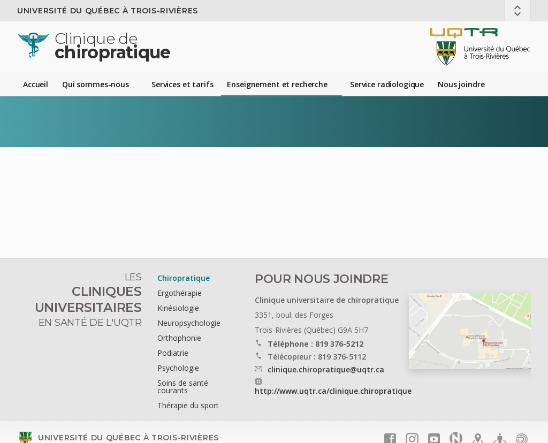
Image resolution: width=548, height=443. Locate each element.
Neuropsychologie (188, 323)
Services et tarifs (182, 84)
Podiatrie (172, 353)
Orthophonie (179, 338)
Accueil (35, 84)
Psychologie (178, 368)
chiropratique (113, 46)
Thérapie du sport (188, 405)
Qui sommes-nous (95, 84)
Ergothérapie (179, 293)
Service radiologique (387, 84)
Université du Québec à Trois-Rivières (107, 11)
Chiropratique (183, 278)
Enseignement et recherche (277, 84)
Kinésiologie (178, 308)
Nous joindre (461, 84)
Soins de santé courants (182, 386)
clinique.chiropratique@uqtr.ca (326, 369)
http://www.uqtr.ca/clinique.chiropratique (333, 391)
